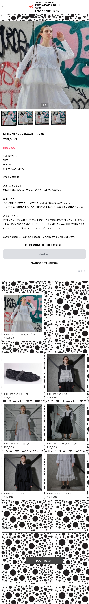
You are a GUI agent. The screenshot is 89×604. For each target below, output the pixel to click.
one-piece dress (11, 537)
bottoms (6, 527)
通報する (82, 271)
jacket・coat (8, 546)
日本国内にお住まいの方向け (44, 263)
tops (4, 518)
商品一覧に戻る (44, 560)
